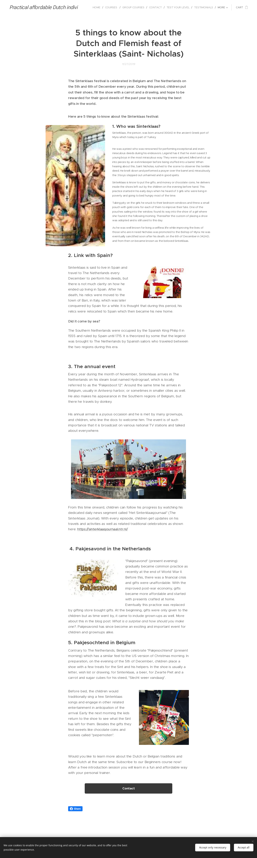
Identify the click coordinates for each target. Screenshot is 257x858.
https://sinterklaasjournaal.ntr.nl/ (102, 529)
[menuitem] (96, 7)
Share (75, 808)
